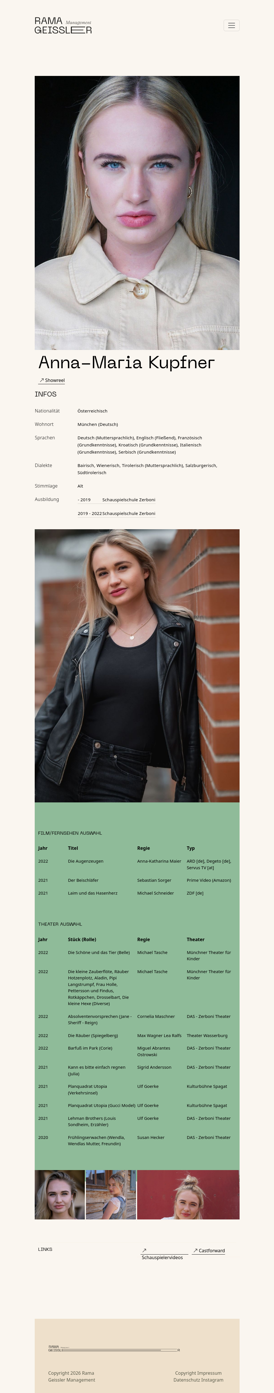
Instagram (212, 1380)
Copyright (185, 1373)
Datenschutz (187, 1380)
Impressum (209, 1373)
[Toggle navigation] (232, 25)
